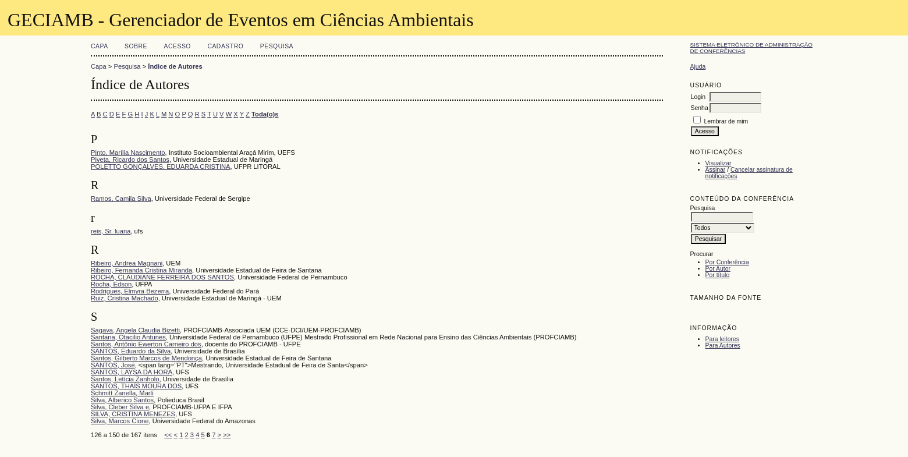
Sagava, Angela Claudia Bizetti (135, 330)
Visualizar (718, 163)
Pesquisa (276, 46)
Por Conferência (727, 262)
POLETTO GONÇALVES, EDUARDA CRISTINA (160, 166)
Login (698, 97)
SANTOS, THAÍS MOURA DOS (136, 385)
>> (226, 434)
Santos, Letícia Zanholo (125, 378)
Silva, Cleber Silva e (120, 406)
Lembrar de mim (726, 121)
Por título (717, 275)
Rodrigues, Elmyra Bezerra (130, 291)
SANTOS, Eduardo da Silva (131, 351)
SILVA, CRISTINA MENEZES (133, 413)
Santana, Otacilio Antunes (128, 337)
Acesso (177, 46)
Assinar (715, 169)
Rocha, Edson (111, 284)
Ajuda (698, 66)
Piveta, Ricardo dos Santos (130, 159)
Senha (699, 108)
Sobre (136, 46)
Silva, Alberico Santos (122, 399)
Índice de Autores (175, 66)
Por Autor (717, 268)
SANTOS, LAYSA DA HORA (131, 372)
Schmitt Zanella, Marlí (122, 392)
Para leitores (722, 339)
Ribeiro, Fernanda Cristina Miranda (141, 270)
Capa (99, 46)
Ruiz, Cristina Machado (124, 298)
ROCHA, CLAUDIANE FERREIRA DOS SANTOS (162, 277)
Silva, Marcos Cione (119, 420)
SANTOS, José (113, 365)
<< (168, 434)
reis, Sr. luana (110, 231)
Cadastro (225, 46)
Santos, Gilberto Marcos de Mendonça (146, 358)
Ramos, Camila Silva (121, 198)
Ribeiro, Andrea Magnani (126, 263)
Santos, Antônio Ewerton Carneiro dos (146, 344)
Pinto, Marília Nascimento (128, 152)
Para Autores (722, 345)
